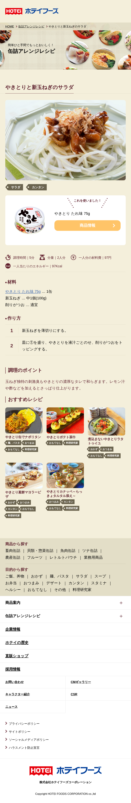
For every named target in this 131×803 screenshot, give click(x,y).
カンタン (38, 187)
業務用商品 (93, 557)
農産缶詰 (12, 557)
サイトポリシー (19, 731)
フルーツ (35, 557)
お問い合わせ (14, 682)
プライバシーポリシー (24, 723)
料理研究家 (31, 449)
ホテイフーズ (31, 11)
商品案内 (12, 603)
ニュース (11, 706)
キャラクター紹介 (17, 694)
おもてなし (14, 449)
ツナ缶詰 (90, 551)
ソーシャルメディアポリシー (29, 739)
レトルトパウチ (63, 557)
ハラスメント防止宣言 (24, 747)
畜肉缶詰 (12, 551)
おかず (94, 449)
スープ (100, 576)
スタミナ (99, 583)
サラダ (15, 187)
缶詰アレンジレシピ (31, 26)
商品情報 (87, 225)
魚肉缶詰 (67, 551)
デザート (54, 583)
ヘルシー (13, 590)
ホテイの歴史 (16, 643)
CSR (74, 694)
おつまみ (29, 443)
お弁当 (11, 583)
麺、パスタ (14, 443)
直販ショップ (16, 656)
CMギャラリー (81, 682)
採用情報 (12, 669)
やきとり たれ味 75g (23, 292)
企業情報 (12, 629)
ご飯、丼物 (14, 576)
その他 (60, 590)
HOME (9, 26)
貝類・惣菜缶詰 (40, 551)
